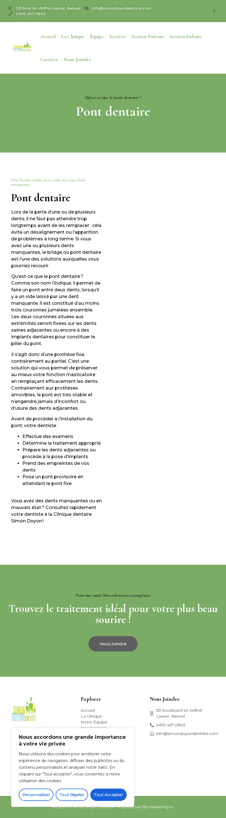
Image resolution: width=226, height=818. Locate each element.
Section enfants (186, 36)
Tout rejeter (71, 794)
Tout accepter (108, 794)
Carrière (49, 59)
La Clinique (72, 36)
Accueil (48, 36)
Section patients (147, 36)
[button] (113, 643)
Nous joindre (77, 59)
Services (117, 36)
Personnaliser (36, 794)
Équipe (97, 36)
